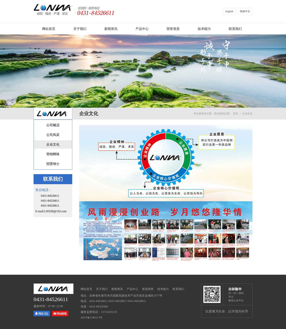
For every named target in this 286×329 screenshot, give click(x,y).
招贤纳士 (52, 164)
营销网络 (52, 154)
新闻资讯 (110, 29)
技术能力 (204, 29)
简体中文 (245, 11)
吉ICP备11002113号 (91, 317)
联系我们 (235, 29)
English (229, 11)
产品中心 (142, 29)
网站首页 (48, 29)
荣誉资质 (173, 29)
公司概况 (52, 125)
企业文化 (52, 144)
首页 (235, 113)
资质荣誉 (148, 289)
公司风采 (52, 135)
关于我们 (79, 29)
